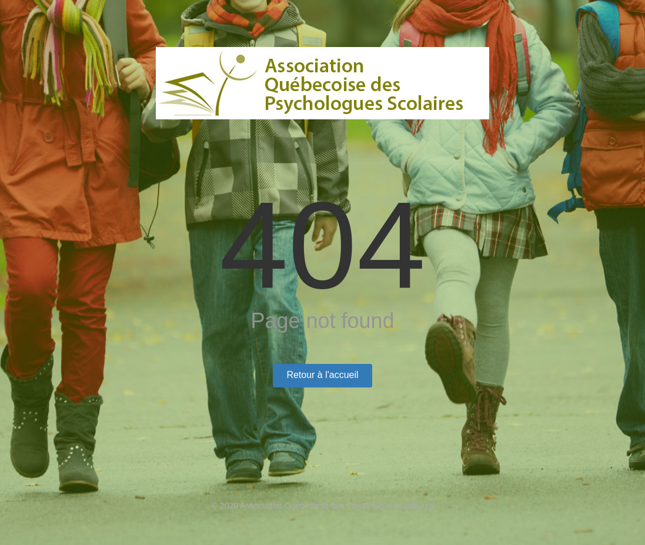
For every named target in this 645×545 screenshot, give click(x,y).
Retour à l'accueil (322, 375)
